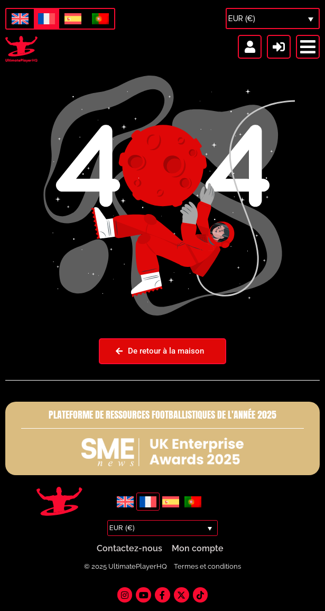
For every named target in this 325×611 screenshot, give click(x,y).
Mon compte (198, 549)
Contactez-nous (129, 549)
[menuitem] (20, 19)
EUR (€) (241, 18)
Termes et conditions (207, 567)
